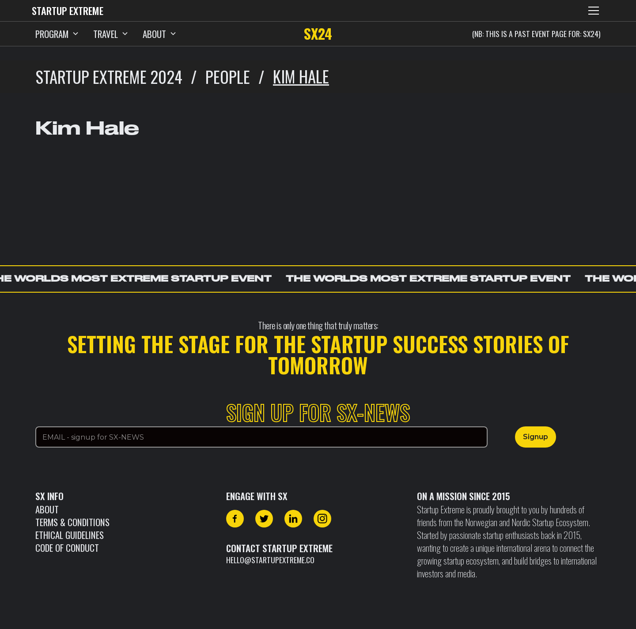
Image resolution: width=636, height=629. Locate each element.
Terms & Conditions (72, 522)
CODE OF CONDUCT (67, 547)
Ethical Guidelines (69, 534)
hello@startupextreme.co (270, 559)
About (47, 509)
